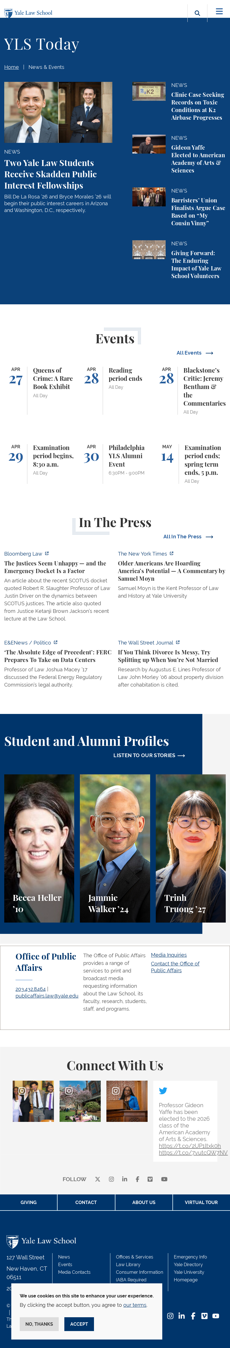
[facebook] (137, 1179)
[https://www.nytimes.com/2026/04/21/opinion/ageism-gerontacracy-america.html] (172, 576)
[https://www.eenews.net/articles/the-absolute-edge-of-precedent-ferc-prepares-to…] (58, 665)
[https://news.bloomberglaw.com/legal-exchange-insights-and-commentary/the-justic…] (58, 587)
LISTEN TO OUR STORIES (144, 755)
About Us (143, 1202)
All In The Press (183, 536)
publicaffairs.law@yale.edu (47, 996)
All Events (190, 353)
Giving (29, 1202)
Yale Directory (188, 1264)
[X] (97, 1179)
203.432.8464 (31, 989)
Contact (86, 1202)
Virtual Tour (201, 1202)
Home (11, 67)
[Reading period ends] (115, 391)
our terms (134, 1305)
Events (65, 1264)
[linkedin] (124, 1179)
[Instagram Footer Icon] (170, 1316)
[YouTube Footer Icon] (215, 1316)
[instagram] (111, 1179)
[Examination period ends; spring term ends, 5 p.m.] (191, 464)
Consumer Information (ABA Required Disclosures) (139, 1280)
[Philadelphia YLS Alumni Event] (115, 464)
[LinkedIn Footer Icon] (181, 1316)
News (64, 1257)
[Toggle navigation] (219, 11)
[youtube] (164, 1179)
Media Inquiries (169, 955)
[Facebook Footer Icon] (193, 1316)
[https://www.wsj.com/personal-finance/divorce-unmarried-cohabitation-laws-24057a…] (172, 665)
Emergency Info (190, 1257)
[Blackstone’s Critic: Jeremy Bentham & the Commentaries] (191, 391)
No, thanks (39, 1324)
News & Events (46, 67)
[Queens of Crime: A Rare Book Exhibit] (39, 391)
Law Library (128, 1264)
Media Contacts (74, 1272)
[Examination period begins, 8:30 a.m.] (39, 464)
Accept (79, 1324)
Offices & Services (134, 1257)
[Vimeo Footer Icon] (204, 1316)
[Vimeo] (150, 1179)
